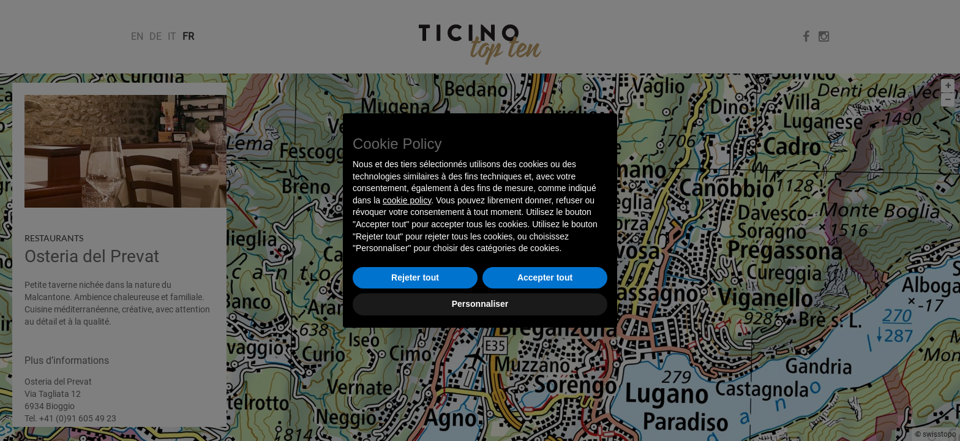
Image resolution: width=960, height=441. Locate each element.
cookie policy (407, 200)
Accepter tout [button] (544, 277)
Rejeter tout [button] (415, 277)
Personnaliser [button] (480, 304)
